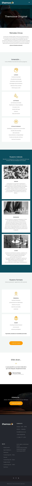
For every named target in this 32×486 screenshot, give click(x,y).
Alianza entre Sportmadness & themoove (7, 450)
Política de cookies (21, 449)
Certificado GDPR (21, 451)
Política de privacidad (22, 447)
